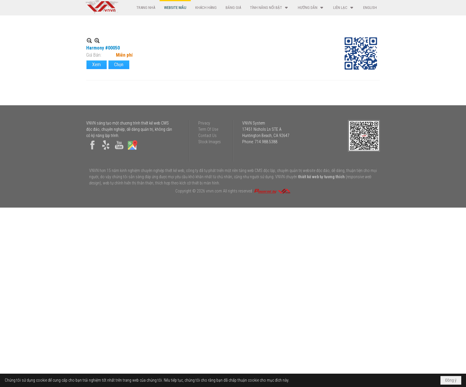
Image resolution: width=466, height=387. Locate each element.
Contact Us (207, 315)
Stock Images (209, 321)
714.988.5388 (266, 321)
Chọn (118, 86)
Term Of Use (208, 308)
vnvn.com (214, 370)
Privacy (204, 302)
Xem (96, 86)
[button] (269, 7)
